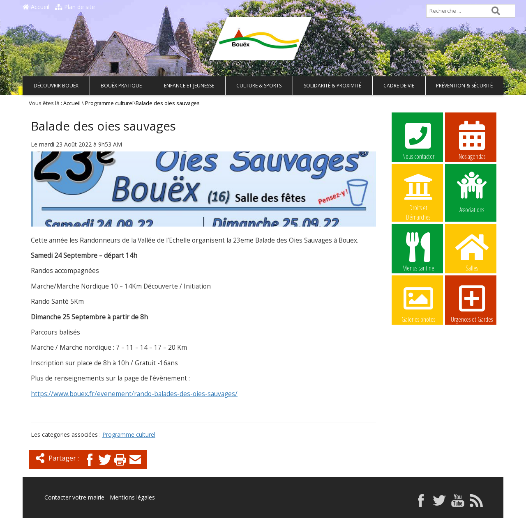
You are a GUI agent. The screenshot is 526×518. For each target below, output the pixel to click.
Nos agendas (471, 140)
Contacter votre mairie (74, 497)
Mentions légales (132, 497)
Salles (471, 252)
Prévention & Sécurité (464, 85)
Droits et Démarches (418, 191)
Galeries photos (418, 303)
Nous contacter (418, 140)
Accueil (36, 7)
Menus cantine (418, 252)
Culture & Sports (258, 85)
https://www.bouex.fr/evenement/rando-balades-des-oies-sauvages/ (134, 394)
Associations (471, 191)
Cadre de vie (398, 85)
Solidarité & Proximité (332, 85)
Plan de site (75, 7)
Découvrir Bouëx (56, 85)
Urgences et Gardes (471, 303)
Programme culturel (109, 103)
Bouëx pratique (121, 85)
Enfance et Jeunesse (189, 85)
